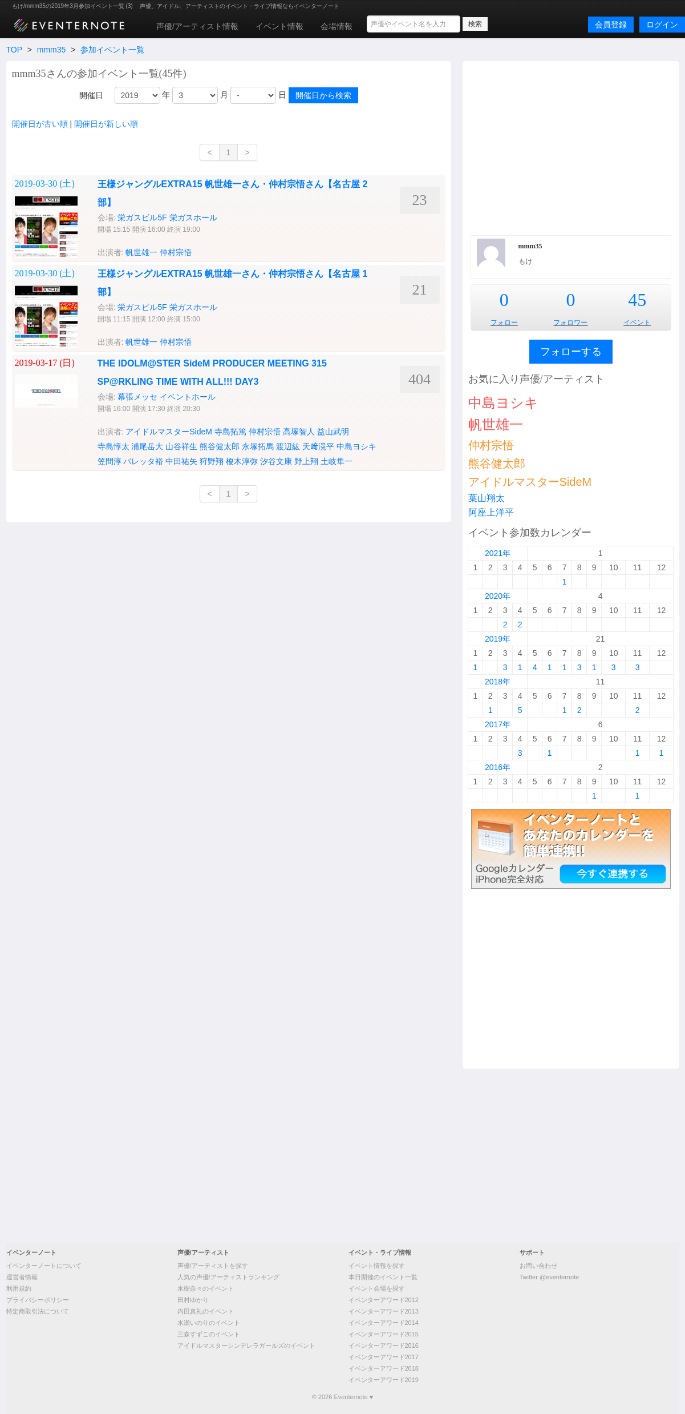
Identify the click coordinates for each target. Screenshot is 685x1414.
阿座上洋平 (491, 512)
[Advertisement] (571, 147)
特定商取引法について (37, 1311)
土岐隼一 (336, 461)
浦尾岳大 (147, 446)
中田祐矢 (181, 461)
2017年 (497, 724)
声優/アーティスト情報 (197, 26)
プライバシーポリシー (37, 1299)
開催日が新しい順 (106, 123)
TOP (14, 49)
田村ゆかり (193, 1299)
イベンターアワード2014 (383, 1322)
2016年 (497, 767)
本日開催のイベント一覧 (383, 1277)
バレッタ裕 (143, 461)
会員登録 (611, 24)
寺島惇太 (113, 446)
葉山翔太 (486, 498)
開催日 (91, 95)
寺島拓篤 (230, 431)
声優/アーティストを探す (212, 1265)
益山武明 (333, 431)
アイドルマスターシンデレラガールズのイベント (246, 1345)
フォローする (571, 351)
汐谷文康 (276, 461)
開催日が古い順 (40, 123)
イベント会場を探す (376, 1288)
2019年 (497, 638)
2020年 (497, 596)
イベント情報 (279, 26)
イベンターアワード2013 (383, 1311)
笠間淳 (109, 461)
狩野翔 (212, 461)
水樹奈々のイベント (205, 1288)
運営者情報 (22, 1277)
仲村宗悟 (176, 252)
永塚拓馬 (258, 446)
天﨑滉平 (318, 446)
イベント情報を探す (376, 1265)
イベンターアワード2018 (383, 1368)
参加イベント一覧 (112, 49)
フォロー (504, 323)
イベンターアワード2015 (383, 1334)
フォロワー (570, 323)
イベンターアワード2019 (383, 1379)
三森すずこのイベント (208, 1334)
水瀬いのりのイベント (208, 1322)
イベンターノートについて (44, 1265)
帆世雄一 (141, 252)
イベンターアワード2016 (383, 1345)
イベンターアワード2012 (383, 1299)
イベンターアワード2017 (383, 1356)
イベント (637, 323)
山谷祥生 (181, 446)
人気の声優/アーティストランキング (228, 1277)
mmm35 (51, 49)
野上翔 (306, 461)
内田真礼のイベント (205, 1311)
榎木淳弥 (242, 461)
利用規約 (18, 1288)
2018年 (497, 681)
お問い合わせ (538, 1265)
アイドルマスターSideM (168, 431)
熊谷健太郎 (220, 446)
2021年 (497, 553)
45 (637, 299)
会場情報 (336, 26)
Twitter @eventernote (549, 1277)
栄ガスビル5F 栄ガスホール (167, 217)
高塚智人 (299, 431)
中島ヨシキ (356, 446)
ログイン (662, 24)
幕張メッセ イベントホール (166, 396)
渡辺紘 (288, 446)
